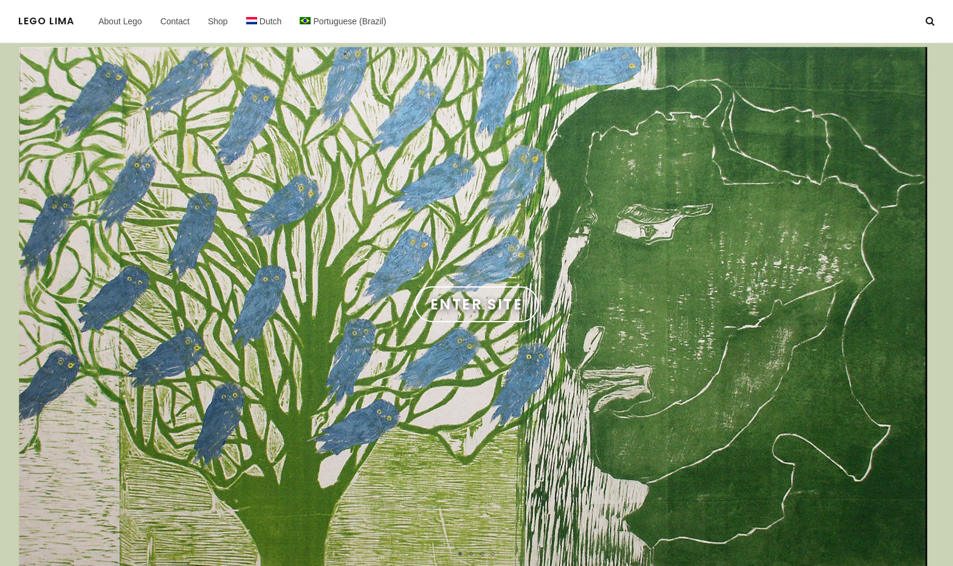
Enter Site (476, 304)
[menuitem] (264, 21)
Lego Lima (46, 21)
